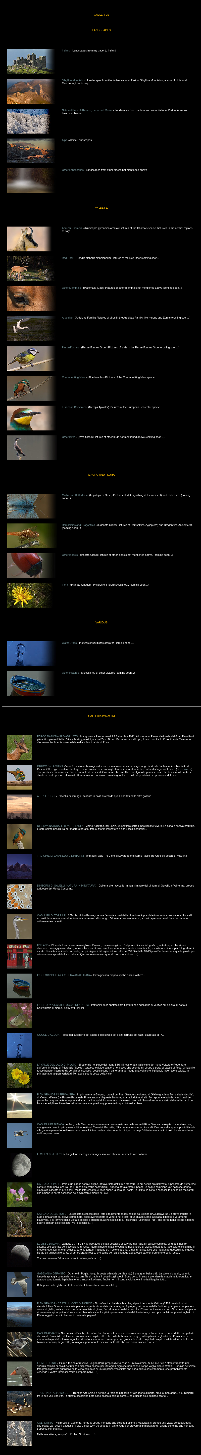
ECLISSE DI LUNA (48, 1243)
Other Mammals (71, 287)
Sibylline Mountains (73, 80)
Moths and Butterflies (74, 495)
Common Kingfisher (73, 377)
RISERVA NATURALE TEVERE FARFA (60, 825)
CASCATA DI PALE (48, 1183)
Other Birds (68, 436)
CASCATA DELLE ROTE (51, 1213)
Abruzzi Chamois (72, 228)
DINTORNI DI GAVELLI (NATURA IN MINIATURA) (66, 885)
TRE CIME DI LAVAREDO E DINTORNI (60, 855)
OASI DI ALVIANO (48, 1333)
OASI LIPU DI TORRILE (51, 915)
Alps (64, 140)
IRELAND (43, 945)
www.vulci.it (184, 769)
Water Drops (69, 642)
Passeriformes (70, 347)
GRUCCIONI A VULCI (50, 766)
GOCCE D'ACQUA (48, 1034)
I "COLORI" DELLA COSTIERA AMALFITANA (64, 975)
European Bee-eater (74, 407)
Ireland (66, 50)
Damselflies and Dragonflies (78, 524)
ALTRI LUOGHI (46, 796)
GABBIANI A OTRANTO (51, 1273)
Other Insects (70, 554)
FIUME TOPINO (47, 1362)
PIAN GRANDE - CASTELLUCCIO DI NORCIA (65, 1303)
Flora (65, 584)
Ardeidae (67, 317)
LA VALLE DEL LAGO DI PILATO (57, 1064)
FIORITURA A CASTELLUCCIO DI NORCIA (63, 1004)
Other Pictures (70, 672)
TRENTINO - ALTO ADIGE (53, 1392)
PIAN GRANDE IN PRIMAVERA (56, 1094)
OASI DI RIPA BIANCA (50, 1124)
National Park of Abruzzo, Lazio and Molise (87, 110)
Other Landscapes (73, 169)
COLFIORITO (45, 1422)
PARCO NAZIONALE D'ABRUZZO (57, 736)
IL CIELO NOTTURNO (50, 1154)
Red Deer (67, 257)
